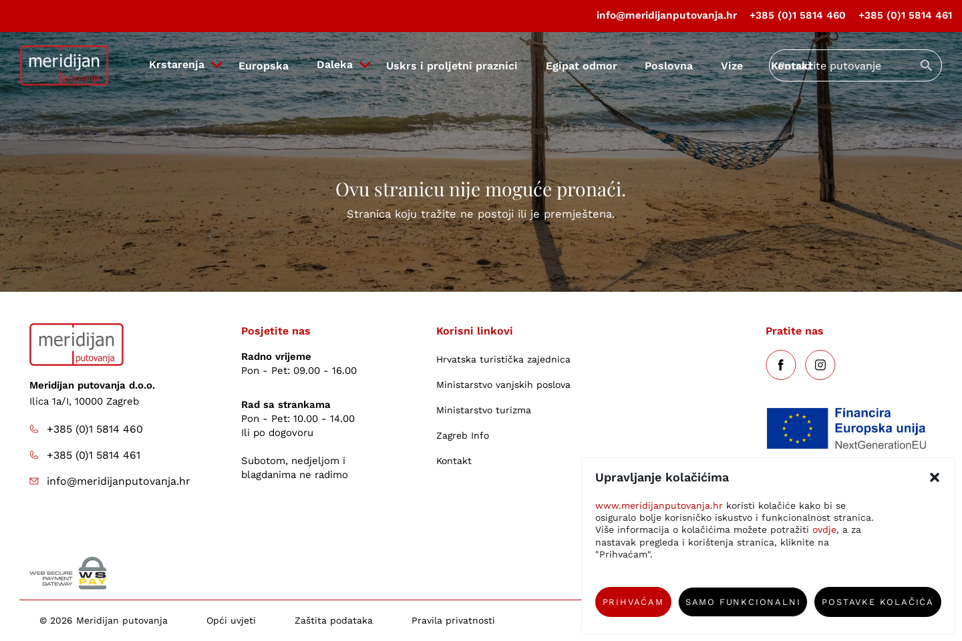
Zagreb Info (462, 435)
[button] (934, 477)
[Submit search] (926, 65)
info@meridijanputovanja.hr (667, 15)
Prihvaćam (633, 602)
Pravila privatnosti (453, 620)
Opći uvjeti (231, 620)
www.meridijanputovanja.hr (659, 505)
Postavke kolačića (878, 602)
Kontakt (454, 460)
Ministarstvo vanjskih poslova (503, 384)
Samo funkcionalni (743, 602)
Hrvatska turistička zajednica (503, 359)
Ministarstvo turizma (483, 410)
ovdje (824, 529)
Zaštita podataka (334, 620)
